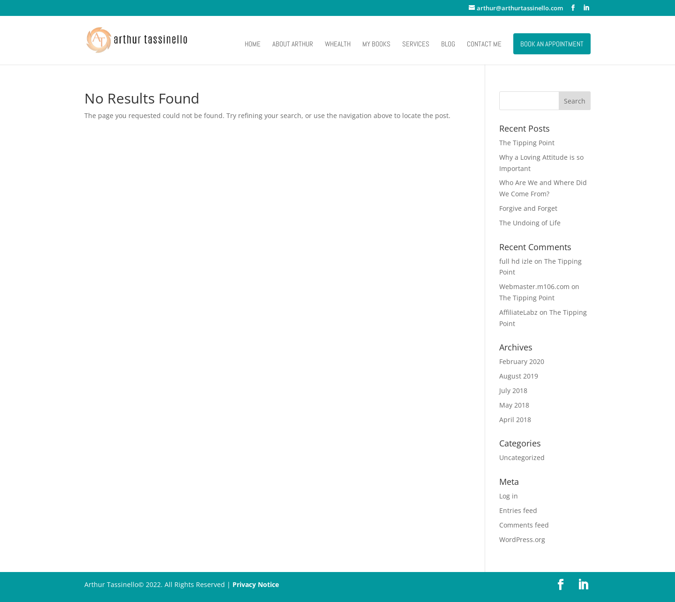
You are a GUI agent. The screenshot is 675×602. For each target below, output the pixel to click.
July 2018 (513, 390)
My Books (376, 44)
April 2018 (515, 419)
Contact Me (484, 44)
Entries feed (518, 510)
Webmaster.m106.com (534, 286)
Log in (508, 495)
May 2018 (514, 405)
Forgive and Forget (528, 208)
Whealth (338, 44)
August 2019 (518, 376)
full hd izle (515, 261)
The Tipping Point (527, 142)
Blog (448, 44)
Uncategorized (522, 457)
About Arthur (292, 44)
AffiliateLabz (518, 312)
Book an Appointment (552, 43)
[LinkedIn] (586, 8)
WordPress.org (522, 539)
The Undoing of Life (530, 222)
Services (415, 44)
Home (253, 44)
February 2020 (521, 361)
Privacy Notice (255, 584)
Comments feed (524, 524)
